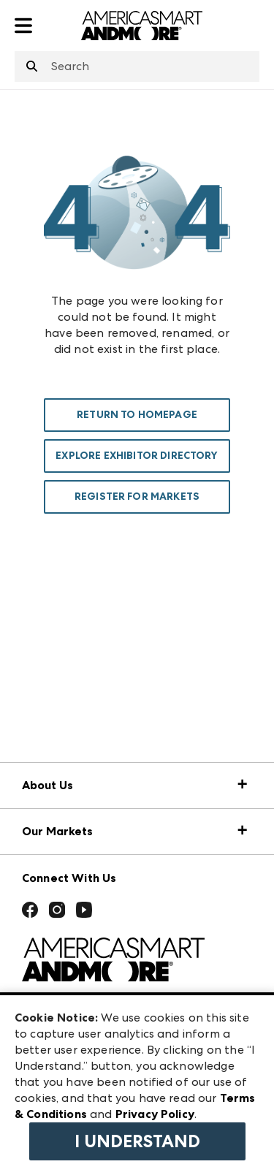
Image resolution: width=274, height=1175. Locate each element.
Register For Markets (137, 496)
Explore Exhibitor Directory (137, 455)
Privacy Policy (154, 1114)
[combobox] (137, 66)
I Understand (137, 1141)
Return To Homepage (137, 414)
